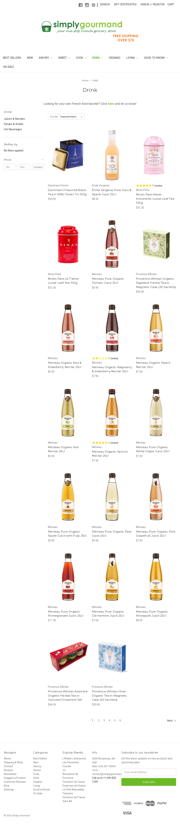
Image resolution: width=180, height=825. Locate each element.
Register (159, 4)
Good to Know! (156, 57)
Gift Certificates (125, 4)
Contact (8, 766)
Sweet (64, 57)
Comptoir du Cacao (74, 781)
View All (67, 801)
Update (38, 167)
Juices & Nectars (14, 118)
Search (105, 4)
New (30, 57)
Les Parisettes (71, 762)
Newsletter (10, 774)
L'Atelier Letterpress (74, 758)
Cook (81, 57)
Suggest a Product (15, 777)
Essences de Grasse (74, 785)
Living (132, 57)
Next (171, 720)
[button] (24, 160)
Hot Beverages (13, 129)
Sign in (145, 4)
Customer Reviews (15, 781)
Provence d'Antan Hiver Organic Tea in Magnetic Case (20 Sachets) (109, 695)
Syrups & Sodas (13, 124)
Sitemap (9, 789)
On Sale (8, 67)
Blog (6, 785)
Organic (114, 57)
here (111, 103)
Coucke (67, 766)
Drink (97, 57)
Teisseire (68, 793)
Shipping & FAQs (13, 762)
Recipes (8, 770)
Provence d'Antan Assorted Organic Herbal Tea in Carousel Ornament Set (67, 695)
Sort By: (54, 116)
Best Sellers (12, 57)
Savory (45, 57)
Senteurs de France (74, 797)
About (7, 758)
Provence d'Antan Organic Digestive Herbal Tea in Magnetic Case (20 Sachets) (156, 283)
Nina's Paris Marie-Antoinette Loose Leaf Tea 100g (155, 198)
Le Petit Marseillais (73, 789)
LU (64, 770)
